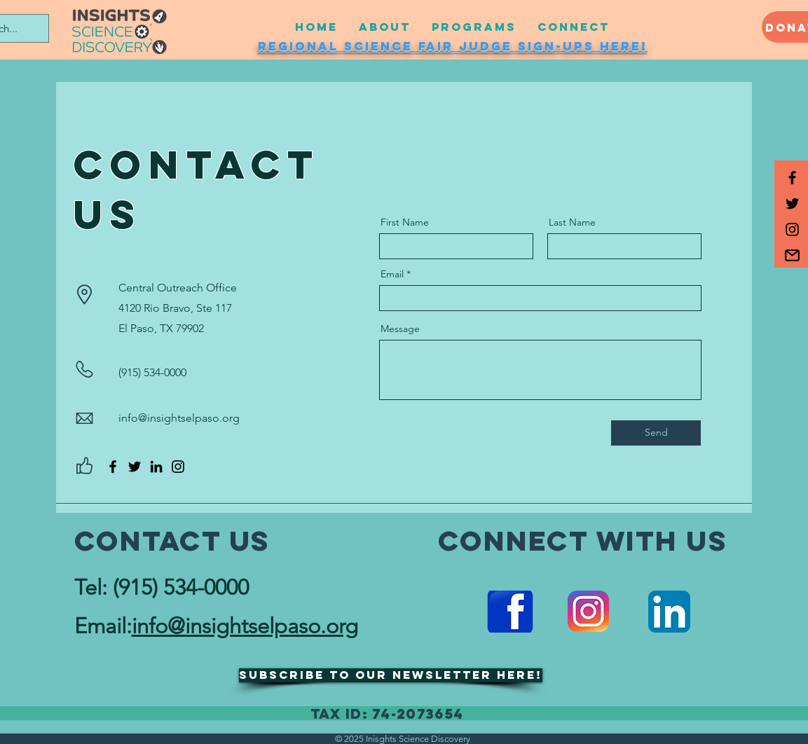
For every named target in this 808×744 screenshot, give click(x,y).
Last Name (572, 222)
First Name (405, 222)
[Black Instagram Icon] (792, 229)
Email (392, 274)
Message (400, 328)
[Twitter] (134, 466)
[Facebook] (112, 466)
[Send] (656, 433)
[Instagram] (178, 466)
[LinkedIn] (156, 466)
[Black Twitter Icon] (792, 203)
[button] (792, 255)
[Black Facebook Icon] (792, 177)
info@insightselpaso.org (179, 418)
